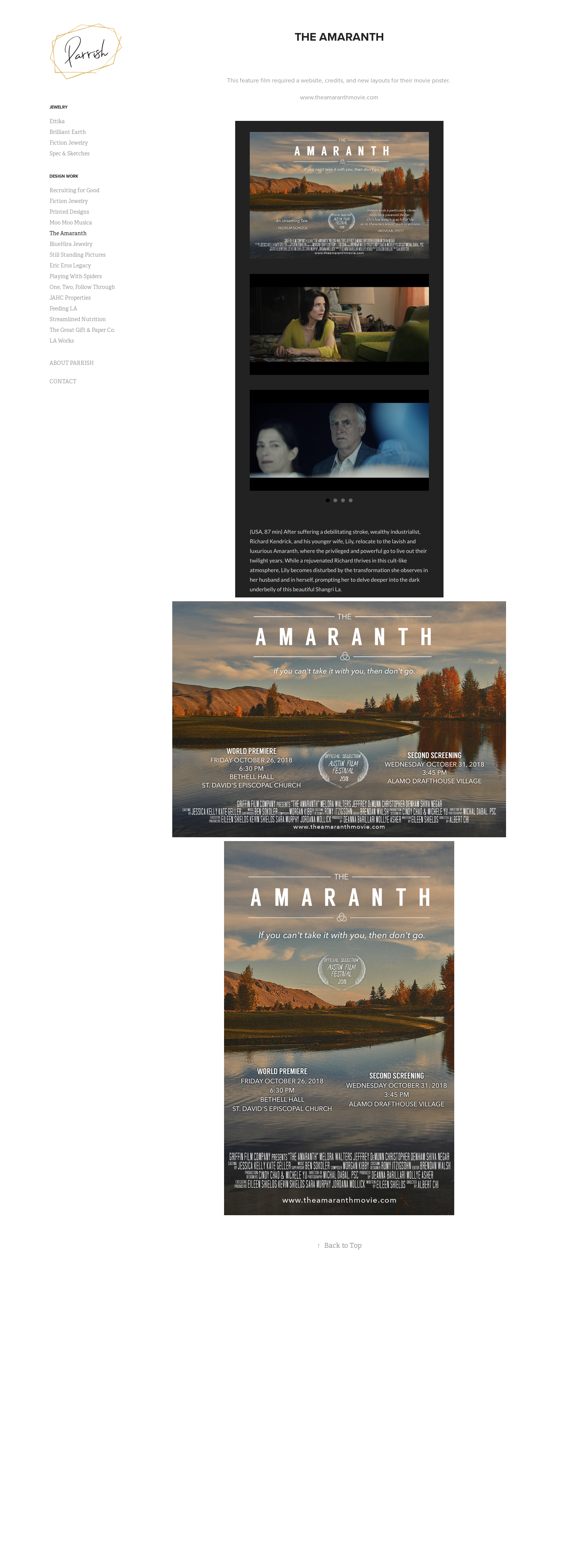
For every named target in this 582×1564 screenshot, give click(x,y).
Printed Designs (69, 211)
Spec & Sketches (69, 153)
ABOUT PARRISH (71, 363)
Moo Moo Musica (70, 222)
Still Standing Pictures (77, 254)
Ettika (57, 121)
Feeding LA (63, 308)
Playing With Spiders (75, 276)
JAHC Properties (70, 297)
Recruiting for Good (74, 190)
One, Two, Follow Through (82, 287)
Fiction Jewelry (68, 142)
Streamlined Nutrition (77, 319)
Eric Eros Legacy (70, 265)
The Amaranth (68, 233)
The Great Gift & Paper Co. (82, 330)
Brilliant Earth (67, 132)
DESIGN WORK (63, 176)
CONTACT (62, 381)
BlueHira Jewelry (70, 244)
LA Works (61, 340)
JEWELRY (58, 107)
